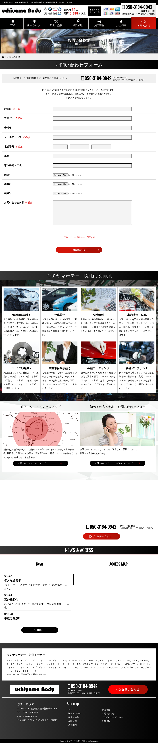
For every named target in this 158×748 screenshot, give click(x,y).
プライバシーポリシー (112, 721)
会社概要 (106, 714)
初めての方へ (74, 718)
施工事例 (72, 729)
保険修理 (72, 725)
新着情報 (106, 725)
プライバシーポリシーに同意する (79, 241)
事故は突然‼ (12, 623)
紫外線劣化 (11, 604)
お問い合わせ (108, 718)
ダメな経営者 (12, 585)
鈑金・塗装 (73, 721)
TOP (70, 714)
